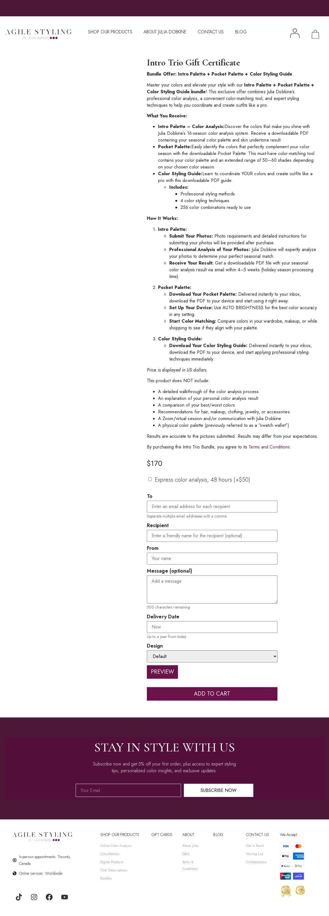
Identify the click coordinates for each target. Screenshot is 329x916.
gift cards (162, 834)
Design (155, 645)
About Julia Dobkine (165, 32)
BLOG (218, 834)
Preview (162, 672)
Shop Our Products (110, 32)
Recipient (158, 525)
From (153, 548)
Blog (241, 32)
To (149, 496)
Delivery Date (163, 616)
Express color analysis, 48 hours (202, 480)
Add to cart (212, 694)
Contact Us (211, 32)
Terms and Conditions (269, 447)
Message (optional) (169, 570)
